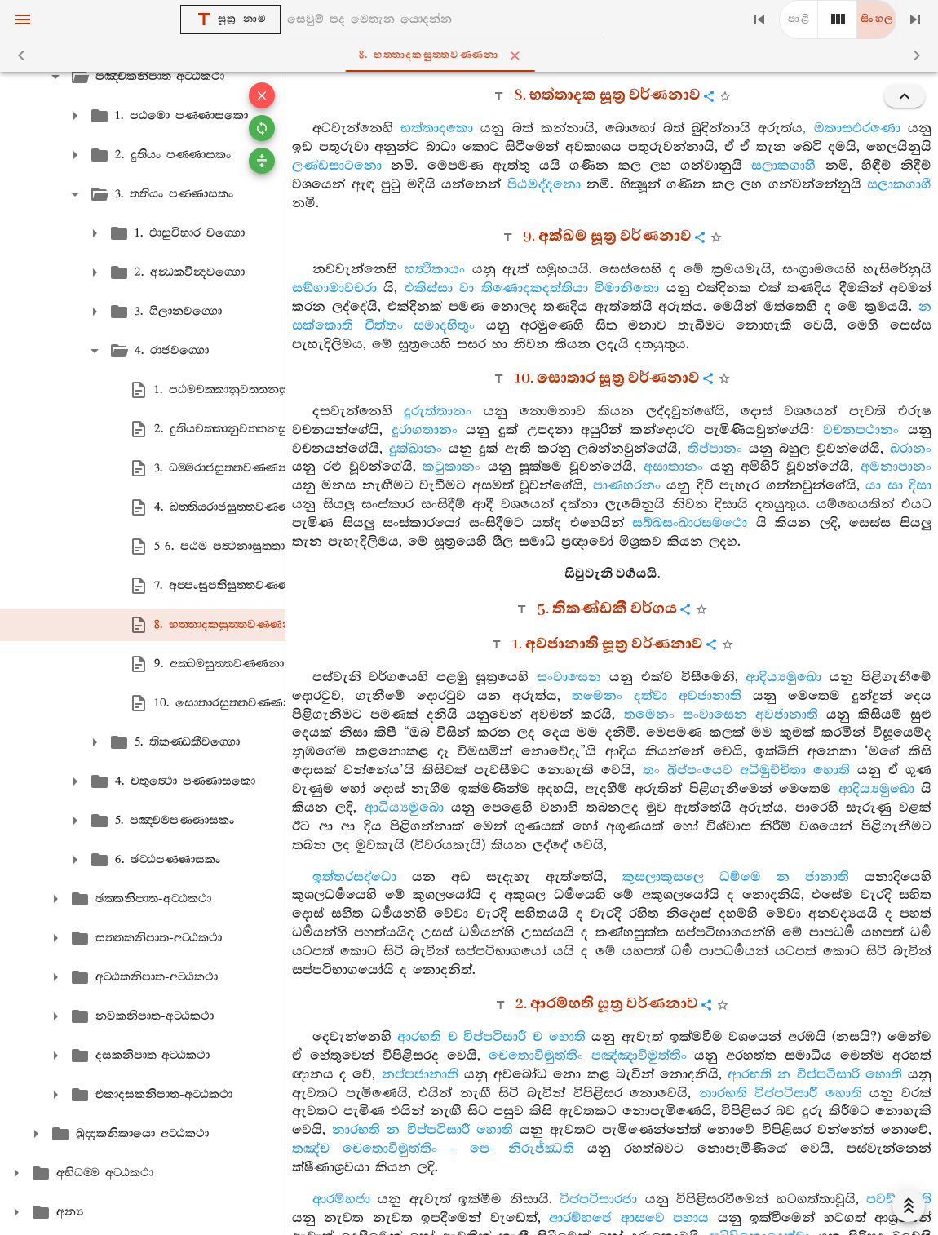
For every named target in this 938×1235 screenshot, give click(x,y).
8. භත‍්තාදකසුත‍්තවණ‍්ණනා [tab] (472, 55)
